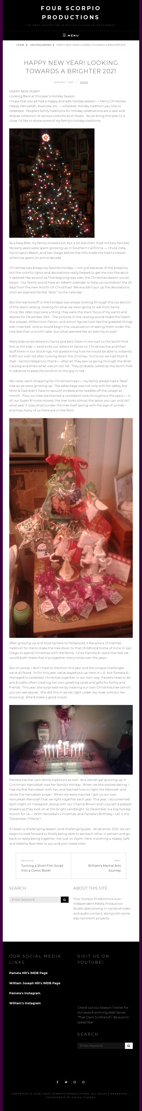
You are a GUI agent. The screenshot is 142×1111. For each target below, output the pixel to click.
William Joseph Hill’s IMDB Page (34, 983)
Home (20, 44)
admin (84, 82)
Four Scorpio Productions (65, 1093)
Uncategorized (40, 44)
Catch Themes (84, 1097)
